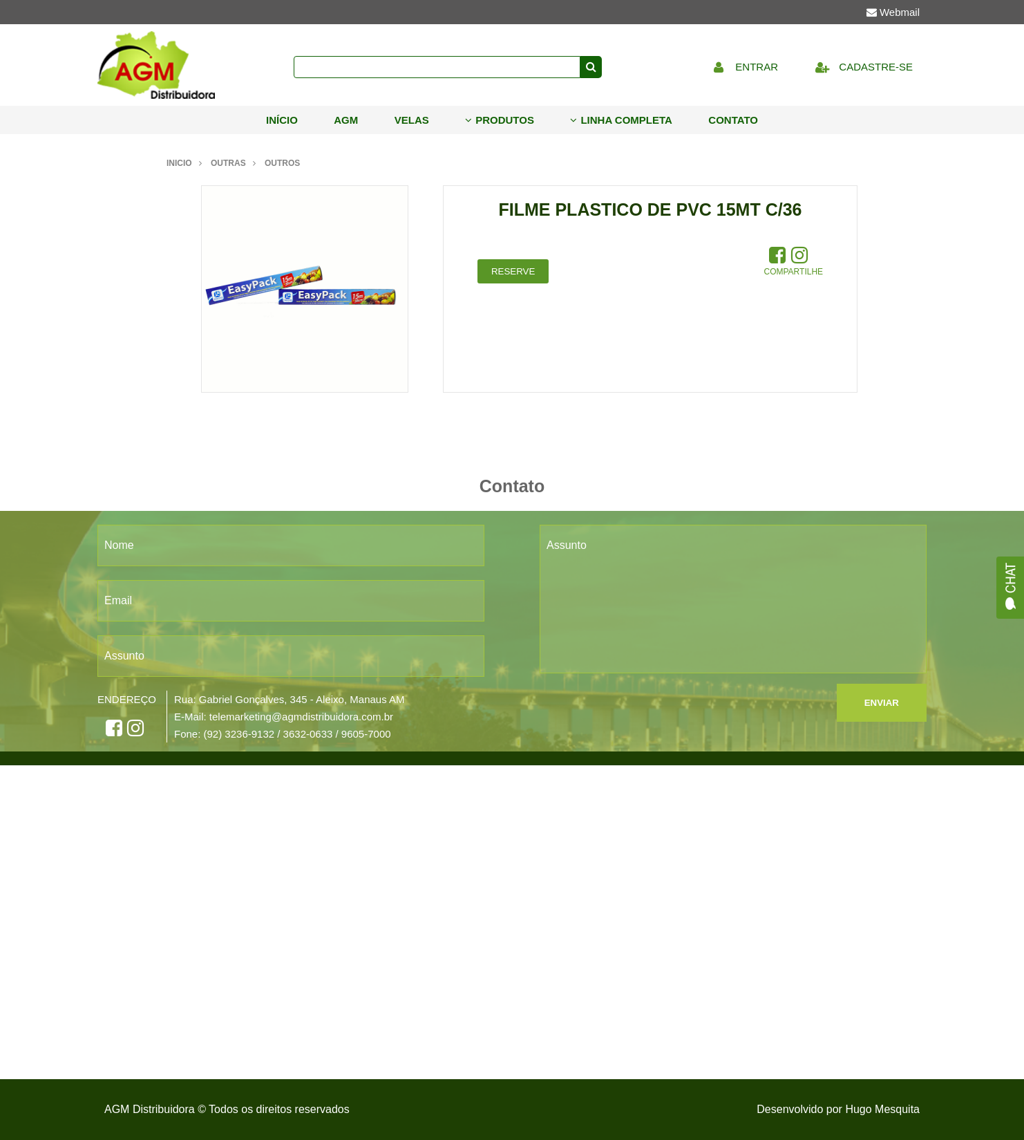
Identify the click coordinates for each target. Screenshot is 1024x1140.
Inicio (179, 163)
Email (118, 600)
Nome (119, 545)
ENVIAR (881, 703)
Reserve (513, 271)
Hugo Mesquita (882, 1109)
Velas (412, 120)
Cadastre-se (860, 67)
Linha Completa (621, 120)
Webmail (893, 12)
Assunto (124, 656)
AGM (346, 120)
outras (228, 163)
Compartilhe (794, 272)
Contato (733, 120)
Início (282, 120)
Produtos (499, 120)
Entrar (741, 67)
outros (282, 163)
